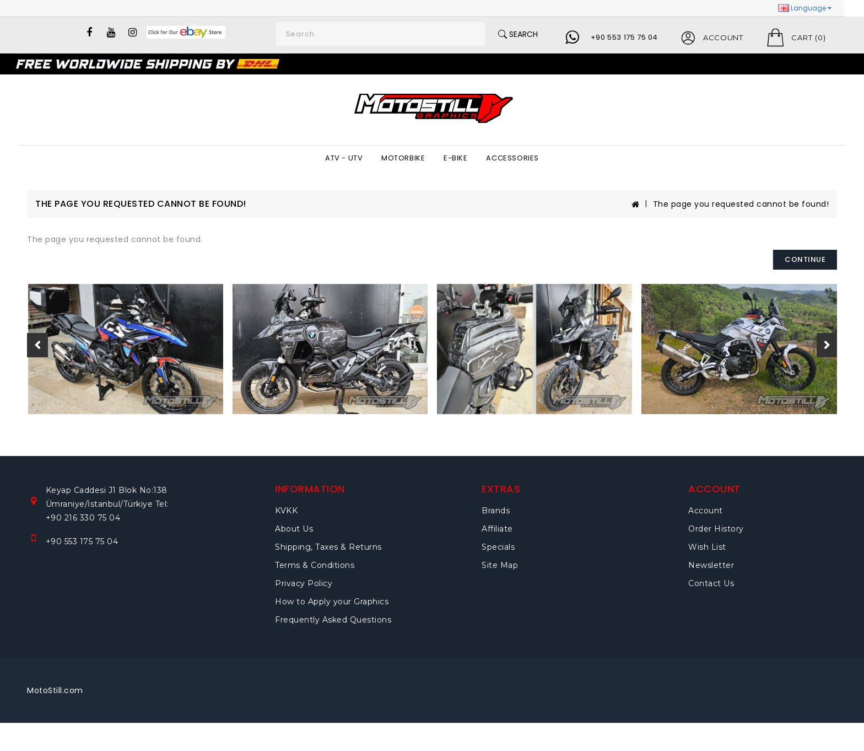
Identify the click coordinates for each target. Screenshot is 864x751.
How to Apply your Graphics (331, 602)
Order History (716, 529)
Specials (498, 547)
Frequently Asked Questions (333, 620)
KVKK (286, 511)
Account (705, 511)
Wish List (707, 547)
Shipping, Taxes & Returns (328, 547)
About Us (294, 529)
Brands (496, 511)
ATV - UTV (344, 158)
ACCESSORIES (512, 158)
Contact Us (711, 583)
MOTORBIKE (403, 158)
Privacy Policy (303, 583)
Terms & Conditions (314, 565)
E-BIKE (456, 158)
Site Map (500, 565)
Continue (805, 259)
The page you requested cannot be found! (741, 204)
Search (518, 34)
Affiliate (497, 529)
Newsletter (711, 565)
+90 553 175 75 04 (624, 37)
